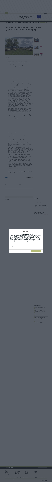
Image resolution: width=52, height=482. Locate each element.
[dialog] (26, 241)
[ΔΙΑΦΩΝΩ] (41, 230)
